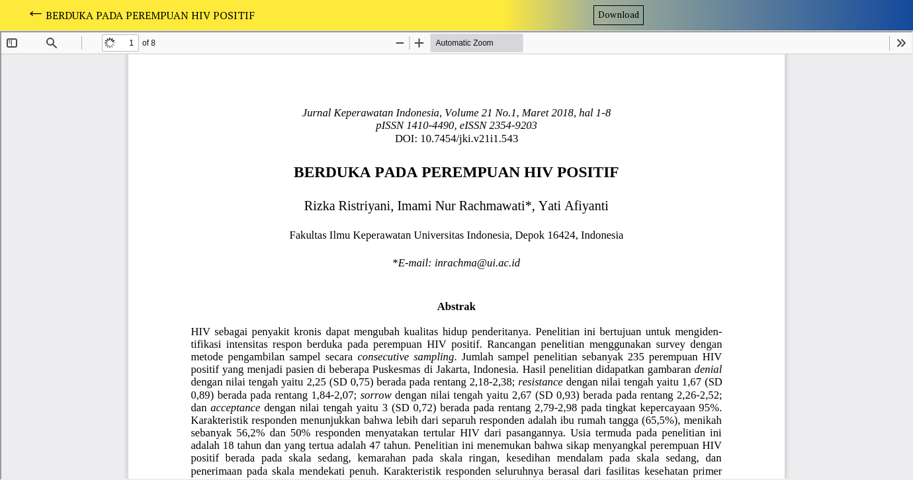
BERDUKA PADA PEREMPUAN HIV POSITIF (150, 15)
